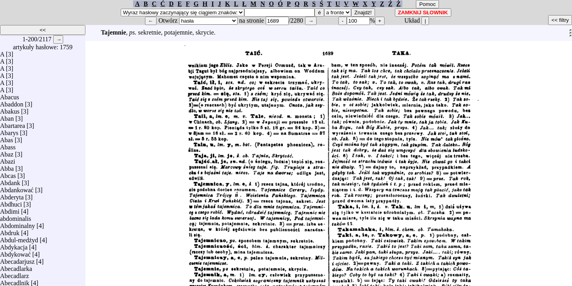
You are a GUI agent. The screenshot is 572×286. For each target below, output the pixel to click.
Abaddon (11, 102)
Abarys (9, 131)
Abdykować (15, 252)
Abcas (8, 173)
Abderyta (12, 195)
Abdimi (9, 209)
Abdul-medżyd (19, 238)
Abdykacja (13, 245)
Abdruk (9, 231)
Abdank (10, 181)
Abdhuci (11, 202)
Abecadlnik (14, 281)
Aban (7, 116)
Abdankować (16, 188)
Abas (6, 138)
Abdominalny (17, 223)
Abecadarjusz (17, 259)
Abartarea (12, 123)
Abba (7, 166)
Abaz (7, 152)
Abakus (9, 109)
